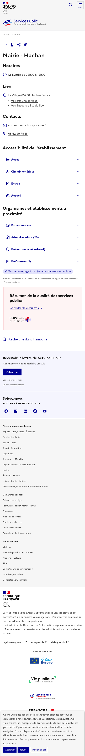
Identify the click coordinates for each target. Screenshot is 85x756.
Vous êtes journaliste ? (14, 574)
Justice (6, 470)
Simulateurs (8, 511)
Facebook (6, 411)
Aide (5, 563)
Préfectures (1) (18, 261)
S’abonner (12, 372)
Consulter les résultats (24, 308)
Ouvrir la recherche (70, 4)
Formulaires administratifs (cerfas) (19, 505)
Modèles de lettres (12, 516)
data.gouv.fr (60, 642)
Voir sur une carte (24, 101)
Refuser (23, 749)
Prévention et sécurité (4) (25, 249)
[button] (25, 45)
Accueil (13, 195)
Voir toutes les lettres (13, 384)
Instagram (35, 411)
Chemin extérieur (20, 171)
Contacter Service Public (15, 579)
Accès (12, 159)
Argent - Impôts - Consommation (19, 464)
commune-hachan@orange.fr (27, 125)
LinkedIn (25, 411)
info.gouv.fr (39, 642)
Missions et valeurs (12, 557)
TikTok (15, 411)
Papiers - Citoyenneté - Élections (19, 431)
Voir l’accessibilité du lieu (27, 105)
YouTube (44, 411)
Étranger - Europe (11, 475)
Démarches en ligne (12, 500)
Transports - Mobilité (13, 459)
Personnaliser (39, 749)
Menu (80, 7)
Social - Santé (9, 442)
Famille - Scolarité (11, 437)
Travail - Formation (12, 448)
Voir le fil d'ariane (11, 34)
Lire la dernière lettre (13, 379)
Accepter (10, 749)
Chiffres (7, 546)
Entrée (13, 183)
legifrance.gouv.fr (15, 642)
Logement (8, 453)
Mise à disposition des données (18, 552)
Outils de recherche (12, 522)
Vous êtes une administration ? (18, 568)
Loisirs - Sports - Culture (14, 481)
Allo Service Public (12, 527)
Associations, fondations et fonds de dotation (25, 486)
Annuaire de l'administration (17, 533)
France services (18, 225)
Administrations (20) (22, 237)
